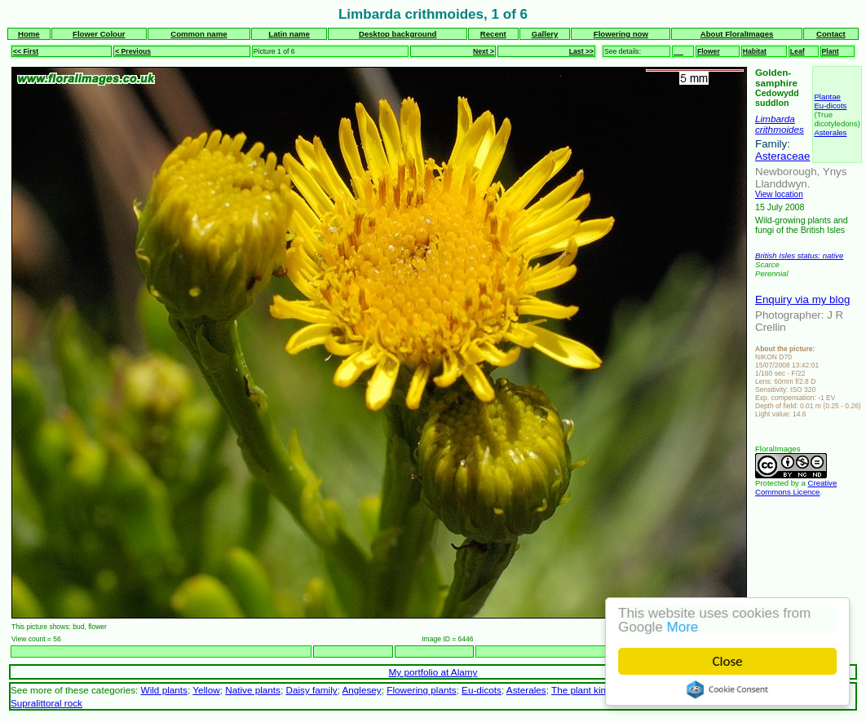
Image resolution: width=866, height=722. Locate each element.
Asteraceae (782, 156)
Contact (831, 33)
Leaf (797, 51)
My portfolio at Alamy (433, 672)
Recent (493, 33)
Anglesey (362, 690)
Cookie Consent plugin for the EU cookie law (729, 689)
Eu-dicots (830, 105)
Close (729, 661)
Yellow (205, 690)
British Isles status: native (799, 255)
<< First (25, 51)
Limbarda (775, 118)
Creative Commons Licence (796, 487)
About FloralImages (737, 33)
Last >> (581, 51)
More (684, 627)
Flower (708, 51)
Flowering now (621, 33)
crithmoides (779, 129)
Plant (830, 51)
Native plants (253, 690)
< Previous (133, 51)
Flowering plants (421, 690)
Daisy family (311, 690)
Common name (198, 33)
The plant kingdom (590, 690)
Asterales (830, 132)
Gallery (545, 33)
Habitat (755, 51)
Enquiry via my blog (802, 299)
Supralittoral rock (46, 703)
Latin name (289, 33)
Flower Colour (99, 33)
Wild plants (164, 690)
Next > (483, 51)
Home (29, 33)
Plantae (827, 96)
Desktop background (397, 33)
